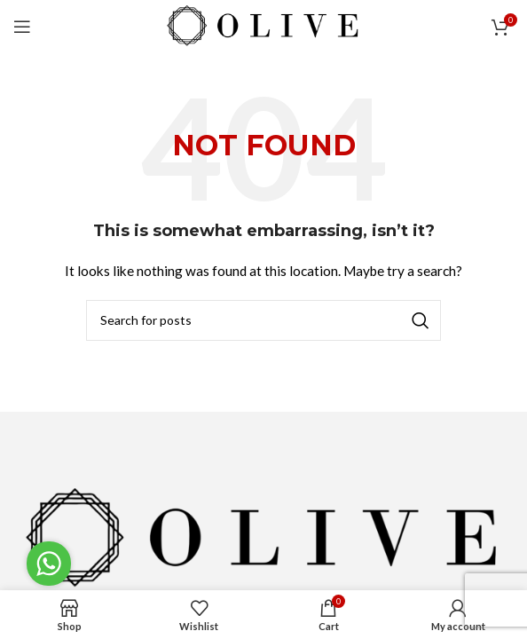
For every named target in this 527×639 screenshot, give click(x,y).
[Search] (263, 320)
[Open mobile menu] (22, 26)
